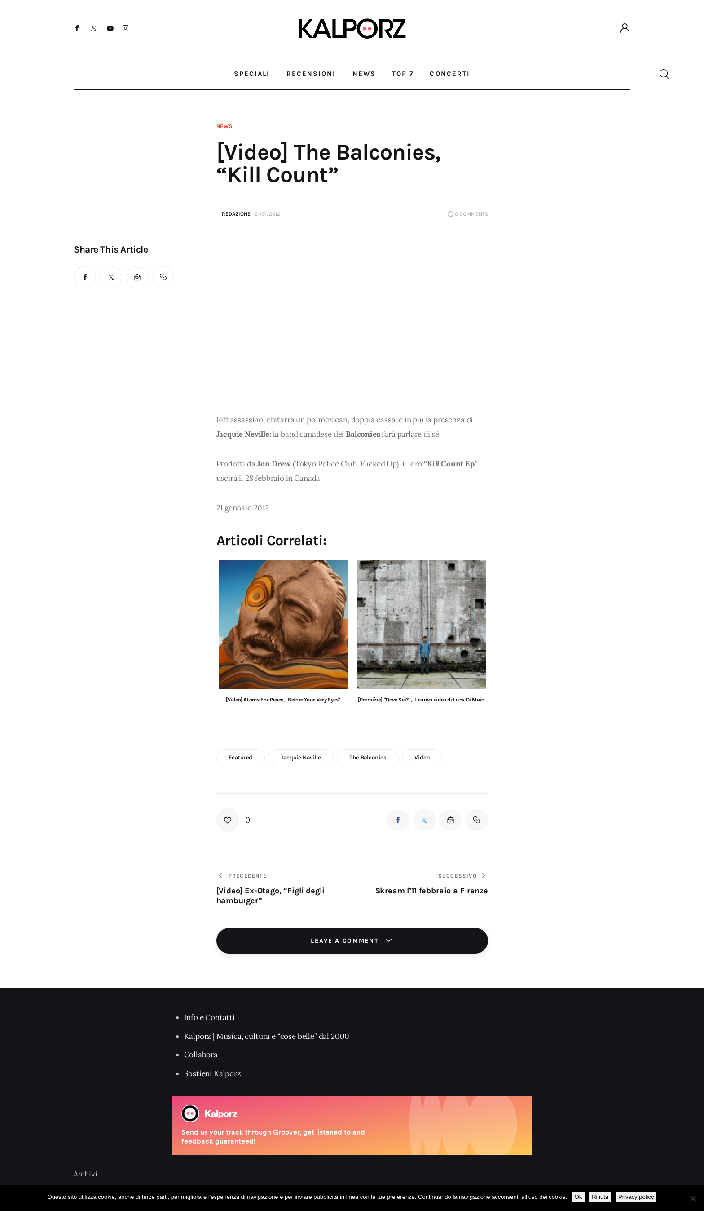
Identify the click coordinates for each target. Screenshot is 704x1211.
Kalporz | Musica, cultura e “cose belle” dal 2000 (267, 1036)
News (224, 126)
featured (240, 757)
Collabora (201, 1055)
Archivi (85, 1173)
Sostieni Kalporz (212, 1073)
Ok (578, 1196)
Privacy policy (636, 1196)
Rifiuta (600, 1196)
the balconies (367, 757)
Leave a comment (346, 941)
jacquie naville (301, 757)
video (421, 757)
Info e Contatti (209, 1017)
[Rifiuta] (692, 1198)
